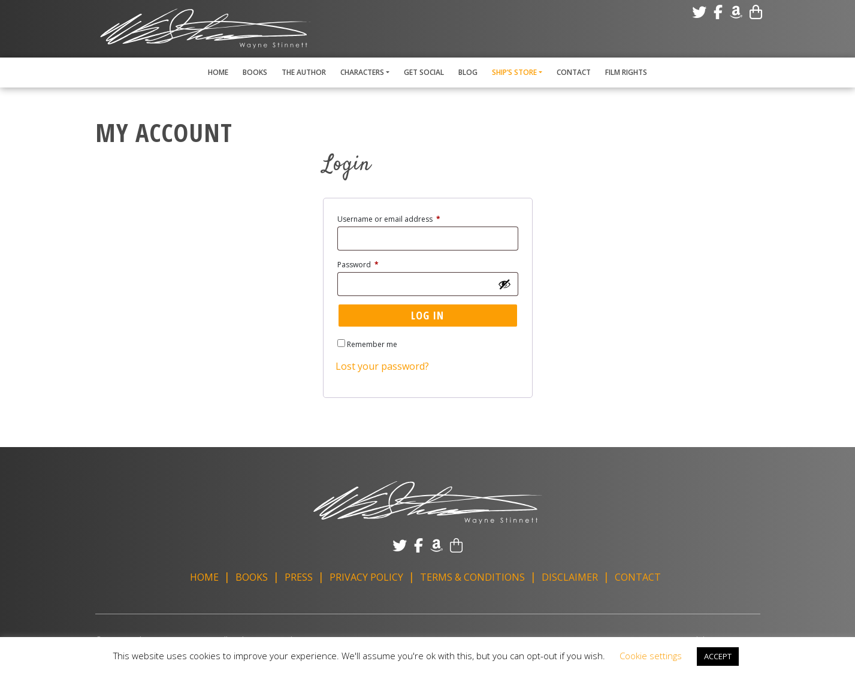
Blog (468, 72)
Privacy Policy (366, 577)
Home (218, 72)
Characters (362, 72)
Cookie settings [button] (651, 656)
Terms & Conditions (472, 577)
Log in (427, 315)
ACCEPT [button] (718, 656)
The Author (304, 72)
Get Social (424, 72)
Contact (574, 72)
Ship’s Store (514, 72)
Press (299, 577)
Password (373, 264)
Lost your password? (382, 366)
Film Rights (626, 72)
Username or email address (404, 218)
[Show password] (504, 284)
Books (255, 72)
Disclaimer (570, 577)
